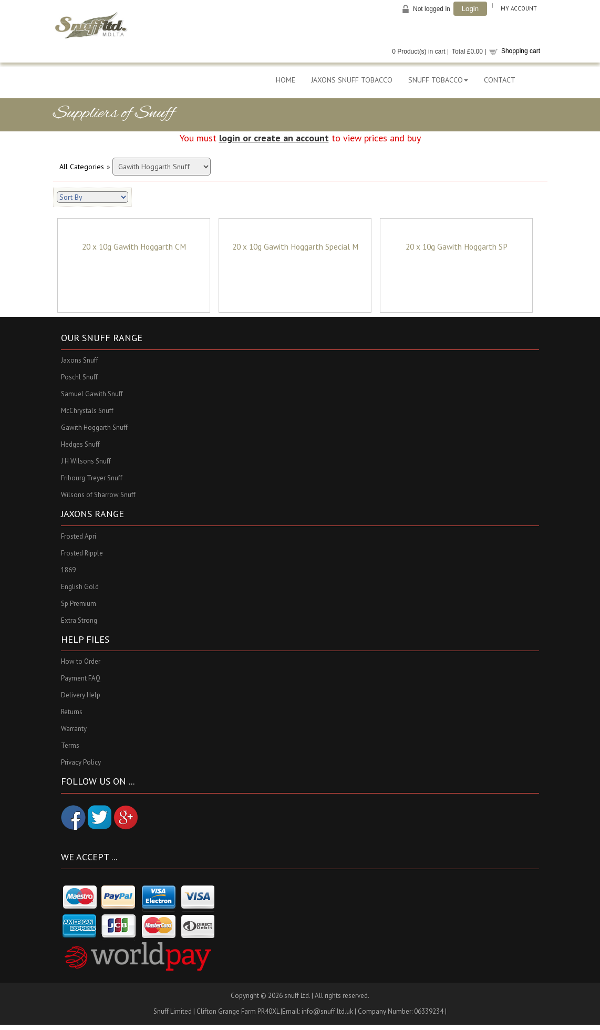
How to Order (80, 661)
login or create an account (274, 138)
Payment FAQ (80, 678)
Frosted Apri (78, 536)
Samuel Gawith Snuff (92, 393)
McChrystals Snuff (87, 410)
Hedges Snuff (80, 444)
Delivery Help (80, 695)
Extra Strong (79, 620)
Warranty (74, 729)
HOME (285, 80)
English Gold (80, 586)
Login (470, 8)
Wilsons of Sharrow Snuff (98, 494)
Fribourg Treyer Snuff (91, 477)
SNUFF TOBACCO (438, 80)
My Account (519, 8)
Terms (70, 745)
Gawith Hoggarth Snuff (94, 427)
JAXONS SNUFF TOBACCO (351, 80)
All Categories (81, 166)
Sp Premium (78, 603)
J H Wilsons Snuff (86, 461)
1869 (68, 569)
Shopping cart (520, 51)
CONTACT (499, 80)
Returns (71, 712)
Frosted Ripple (82, 553)
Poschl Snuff (79, 377)
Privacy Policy (81, 762)
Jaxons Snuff (79, 360)
